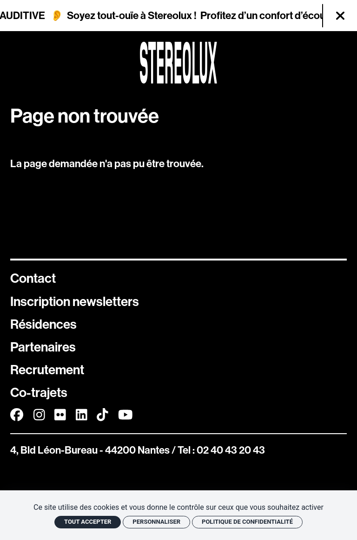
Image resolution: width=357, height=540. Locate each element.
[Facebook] (16, 415)
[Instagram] (39, 415)
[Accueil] (178, 63)
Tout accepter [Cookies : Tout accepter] (87, 521)
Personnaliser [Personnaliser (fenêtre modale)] (156, 521)
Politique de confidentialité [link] (247, 521)
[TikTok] (102, 415)
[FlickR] (60, 415)
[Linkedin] (81, 415)
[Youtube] (125, 415)
